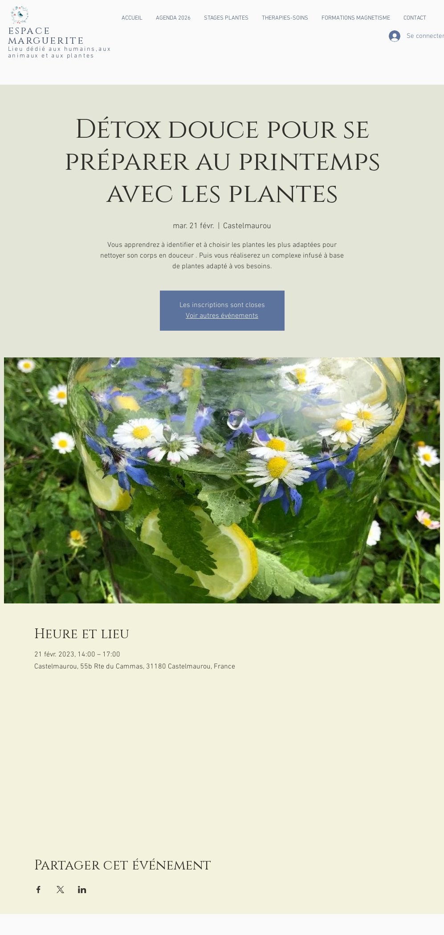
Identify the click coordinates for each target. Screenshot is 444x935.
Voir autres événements (222, 316)
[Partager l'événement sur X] (60, 889)
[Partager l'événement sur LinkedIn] (82, 889)
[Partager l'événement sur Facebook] (38, 889)
